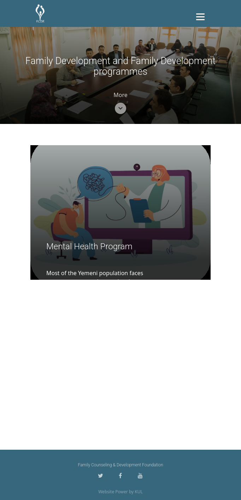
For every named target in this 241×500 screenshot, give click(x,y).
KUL (139, 492)
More (120, 95)
